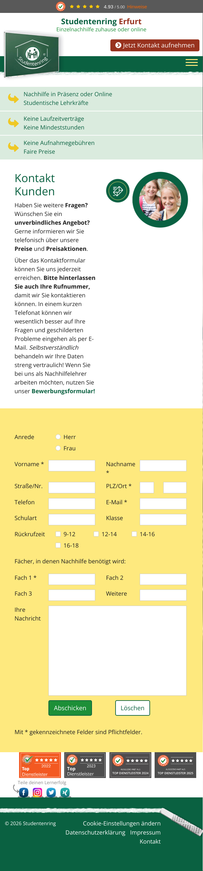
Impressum (145, 833)
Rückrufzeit (30, 534)
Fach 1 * (26, 578)
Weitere (116, 594)
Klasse (114, 518)
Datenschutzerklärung (95, 833)
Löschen (133, 708)
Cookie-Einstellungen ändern (122, 824)
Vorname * (29, 464)
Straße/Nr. (29, 486)
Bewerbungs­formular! (63, 391)
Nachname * (120, 469)
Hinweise (137, 6)
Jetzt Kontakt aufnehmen (155, 45)
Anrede (24, 437)
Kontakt (150, 842)
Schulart (26, 518)
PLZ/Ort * (119, 486)
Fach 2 (114, 578)
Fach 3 (23, 594)
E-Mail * (116, 503)
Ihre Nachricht (28, 614)
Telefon (25, 503)
